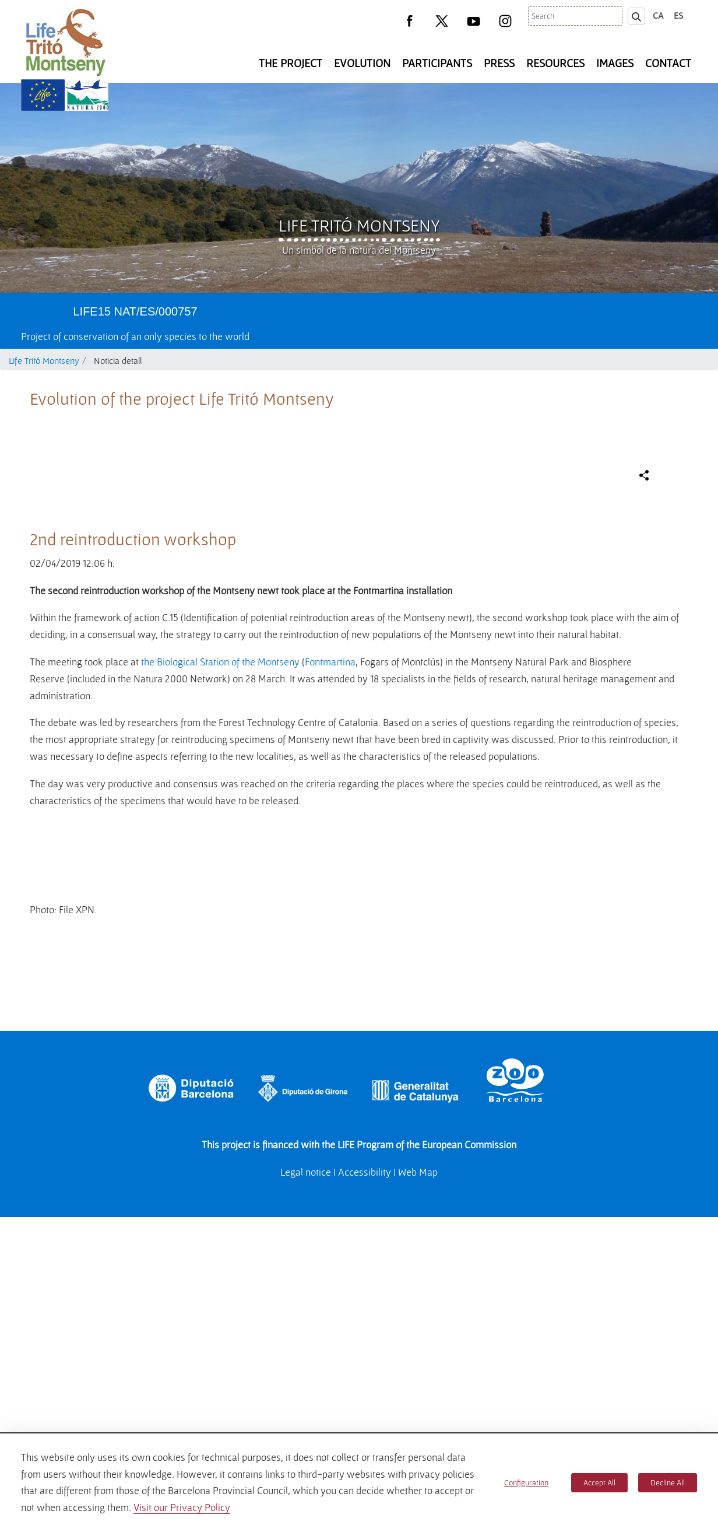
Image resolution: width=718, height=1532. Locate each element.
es (678, 15)
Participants (437, 63)
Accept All (599, 1482)
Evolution (362, 63)
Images (614, 63)
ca (658, 15)
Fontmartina (330, 908)
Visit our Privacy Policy (181, 1507)
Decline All (667, 1482)
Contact (668, 63)
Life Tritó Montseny (359, 225)
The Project (290, 63)
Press (499, 63)
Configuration (526, 1482)
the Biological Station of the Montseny (220, 908)
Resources (555, 63)
